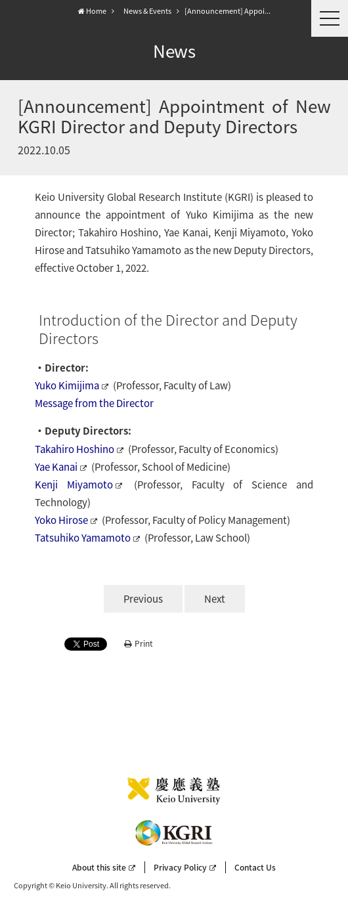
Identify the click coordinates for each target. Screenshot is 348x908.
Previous (143, 599)
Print (138, 643)
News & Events (147, 10)
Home (92, 10)
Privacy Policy (185, 867)
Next (214, 599)
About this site (103, 867)
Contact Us (255, 867)
